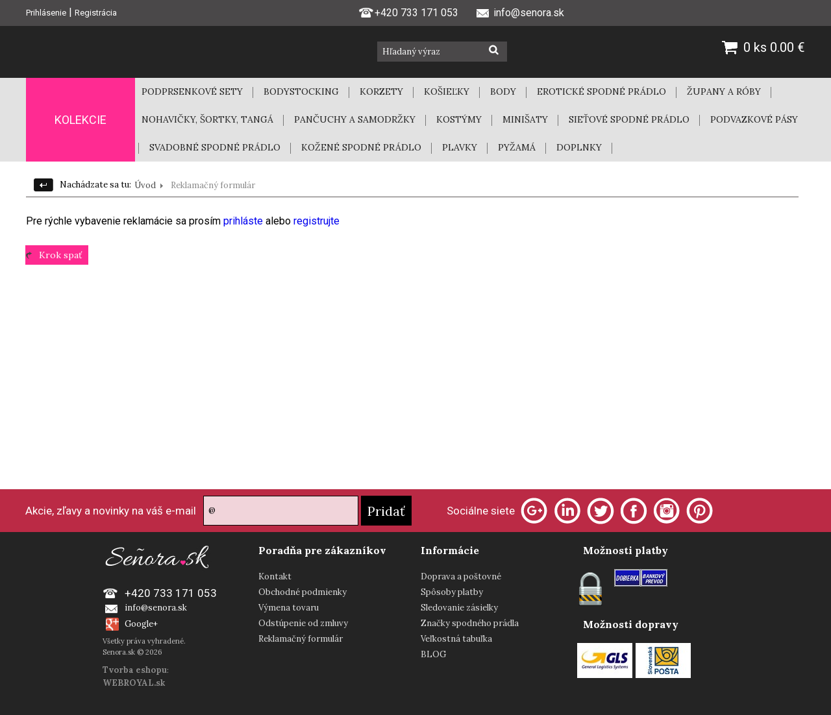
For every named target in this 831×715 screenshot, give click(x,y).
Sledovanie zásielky (459, 607)
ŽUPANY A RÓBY (724, 91)
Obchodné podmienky (302, 592)
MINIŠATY (525, 119)
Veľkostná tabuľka (456, 638)
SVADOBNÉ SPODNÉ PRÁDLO (214, 147)
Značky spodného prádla (470, 623)
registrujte (316, 221)
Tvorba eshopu (135, 669)
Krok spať (60, 255)
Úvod (145, 185)
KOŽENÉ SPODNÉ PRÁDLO (361, 147)
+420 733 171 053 (408, 12)
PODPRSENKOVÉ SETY (192, 91)
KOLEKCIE (80, 120)
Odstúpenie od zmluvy (303, 623)
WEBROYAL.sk (134, 682)
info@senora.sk (156, 607)
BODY (503, 91)
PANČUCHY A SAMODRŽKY (355, 119)
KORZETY (381, 91)
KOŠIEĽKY (446, 91)
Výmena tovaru (288, 607)
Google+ (141, 623)
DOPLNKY (579, 147)
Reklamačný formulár (300, 638)
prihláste (244, 221)
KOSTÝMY (459, 119)
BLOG (433, 654)
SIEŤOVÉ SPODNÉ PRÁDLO (629, 119)
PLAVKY (459, 147)
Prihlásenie (46, 13)
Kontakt (274, 576)
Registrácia (96, 13)
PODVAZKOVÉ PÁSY (754, 119)
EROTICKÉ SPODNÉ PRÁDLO (601, 91)
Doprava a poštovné (461, 576)
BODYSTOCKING (301, 91)
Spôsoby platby (452, 592)
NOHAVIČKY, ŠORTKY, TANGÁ (207, 119)
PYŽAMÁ (517, 147)
